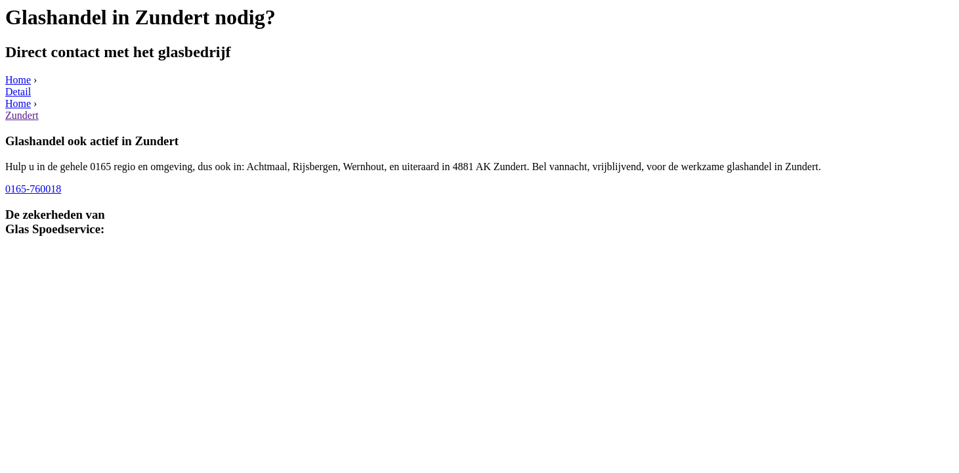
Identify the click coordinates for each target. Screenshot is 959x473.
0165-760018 (33, 188)
